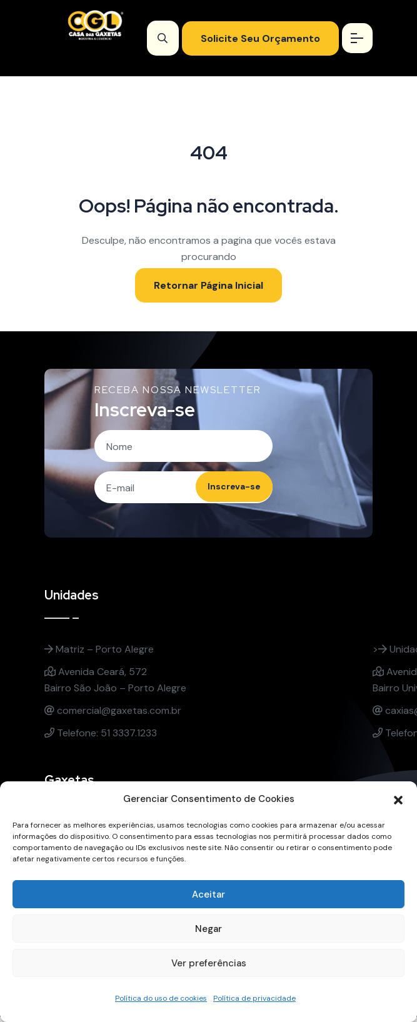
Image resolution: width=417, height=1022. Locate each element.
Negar (208, 929)
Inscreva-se (224, 491)
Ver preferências (208, 963)
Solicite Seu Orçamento (256, 38)
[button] (398, 799)
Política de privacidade (254, 998)
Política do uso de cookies (161, 998)
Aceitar (208, 894)
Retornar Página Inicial (208, 285)
